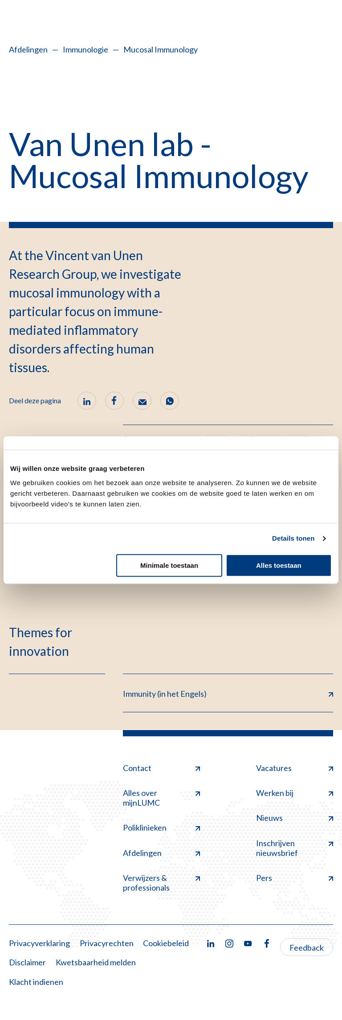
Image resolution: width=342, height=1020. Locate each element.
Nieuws (294, 818)
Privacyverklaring (39, 943)
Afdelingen (28, 49)
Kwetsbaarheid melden (96, 962)
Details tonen (293, 538)
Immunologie (85, 49)
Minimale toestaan (169, 565)
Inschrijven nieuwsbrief (294, 848)
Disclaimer (27, 962)
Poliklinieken (161, 827)
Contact (161, 768)
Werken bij (294, 793)
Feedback (306, 947)
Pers (294, 878)
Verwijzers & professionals (161, 882)
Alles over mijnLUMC (161, 797)
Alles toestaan (278, 565)
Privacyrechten (107, 943)
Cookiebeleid (166, 943)
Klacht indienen (36, 982)
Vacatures (294, 768)
